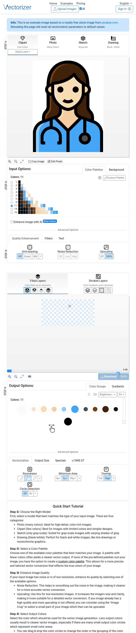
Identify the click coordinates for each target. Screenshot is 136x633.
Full (100, 478)
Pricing (80, 3)
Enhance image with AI (34, 222)
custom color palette (71, 561)
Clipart (22, 42)
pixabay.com (110, 22)
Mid (35, 256)
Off (25, 493)
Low (67, 256)
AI (82, 8)
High (74, 256)
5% (120, 394)
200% (109, 256)
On (30, 493)
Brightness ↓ (107, 394)
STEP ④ (5, 390)
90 (73, 478)
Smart (27, 256)
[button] (126, 3)
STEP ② (6, 185)
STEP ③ (6, 254)
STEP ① (5, 45)
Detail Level (21, 51)
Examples (67, 3)
